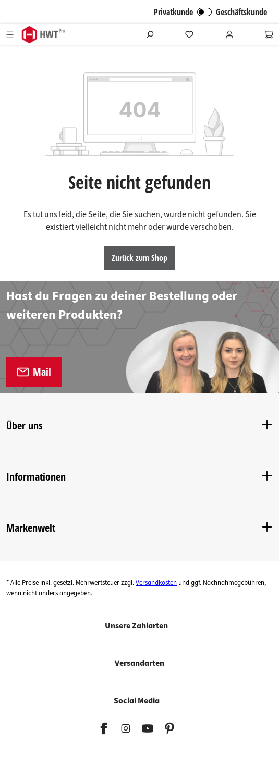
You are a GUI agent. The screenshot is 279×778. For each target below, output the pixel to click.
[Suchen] (150, 34)
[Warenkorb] (269, 34)
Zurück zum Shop (139, 258)
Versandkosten (156, 583)
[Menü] (10, 34)
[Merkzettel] (189, 34)
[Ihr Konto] (229, 34)
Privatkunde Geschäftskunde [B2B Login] (210, 12)
